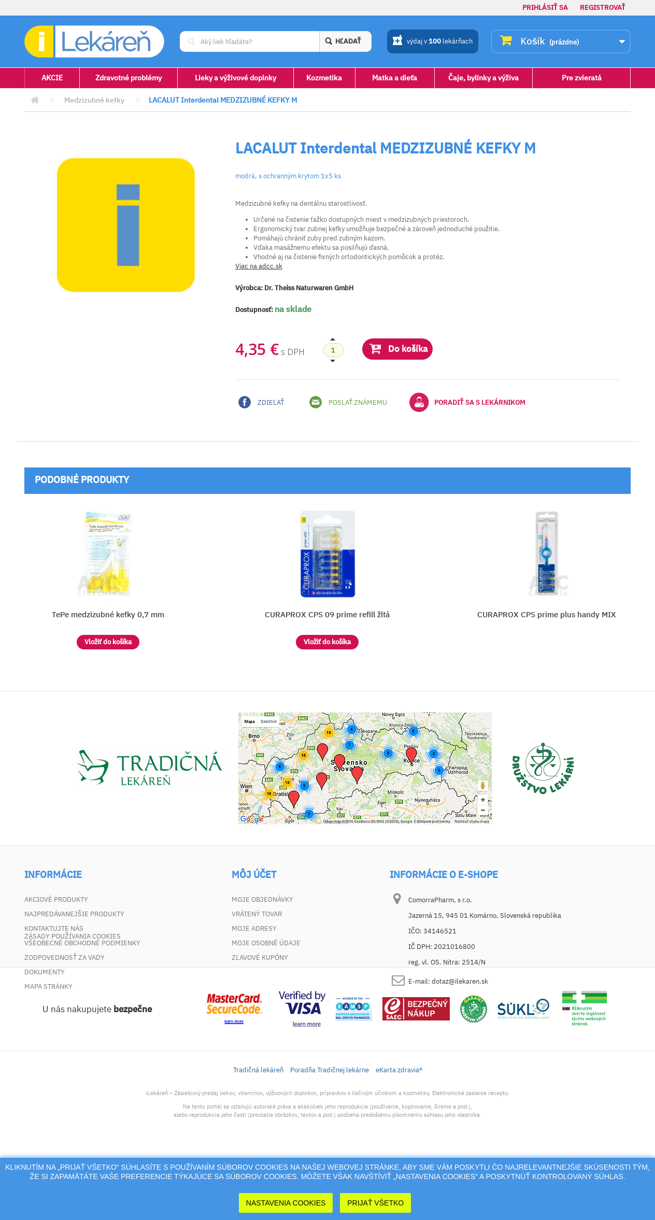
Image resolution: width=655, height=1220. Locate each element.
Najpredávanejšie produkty (74, 914)
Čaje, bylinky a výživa (483, 77)
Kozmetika (324, 77)
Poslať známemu (348, 402)
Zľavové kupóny (260, 957)
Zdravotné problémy (128, 77)
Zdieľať (261, 402)
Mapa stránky (48, 986)
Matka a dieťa (394, 77)
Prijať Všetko (375, 1203)
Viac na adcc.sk (258, 266)
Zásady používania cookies (72, 1001)
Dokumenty (44, 972)
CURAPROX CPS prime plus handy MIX (546, 614)
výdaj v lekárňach (432, 42)
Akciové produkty (56, 899)
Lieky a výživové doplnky (235, 77)
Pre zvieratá (582, 77)
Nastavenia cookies (286, 1203)
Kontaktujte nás (53, 928)
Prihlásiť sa (545, 7)
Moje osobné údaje (266, 943)
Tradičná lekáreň (258, 1134)
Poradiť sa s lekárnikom (467, 402)
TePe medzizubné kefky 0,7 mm (108, 614)
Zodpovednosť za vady (64, 957)
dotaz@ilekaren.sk (460, 981)
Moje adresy (254, 928)
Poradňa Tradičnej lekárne (329, 1134)
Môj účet (254, 875)
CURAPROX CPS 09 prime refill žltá (327, 614)
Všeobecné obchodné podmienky (82, 943)
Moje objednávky (262, 899)
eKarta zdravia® (399, 1134)
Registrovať (602, 7)
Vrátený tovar (257, 914)
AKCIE (52, 77)
